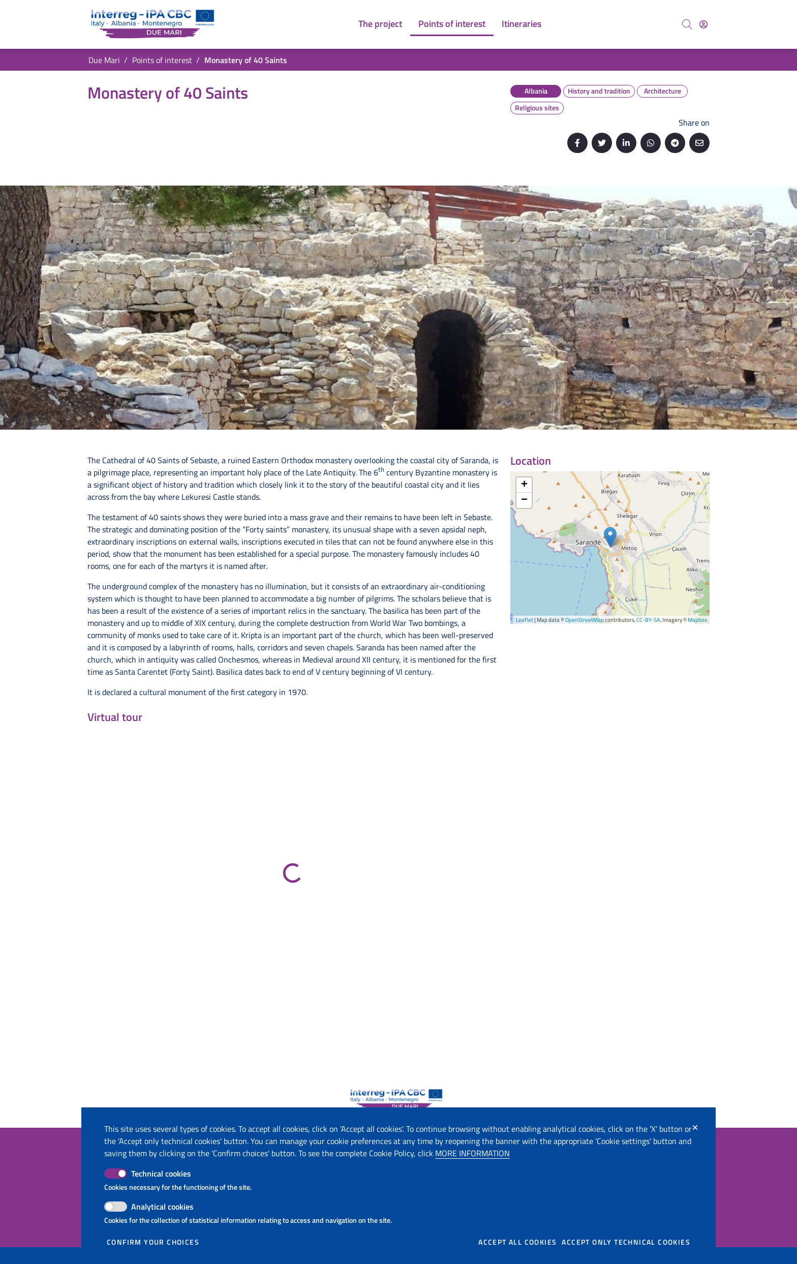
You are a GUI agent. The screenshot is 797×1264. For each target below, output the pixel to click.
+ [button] (524, 485)
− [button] (524, 500)
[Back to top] (766, 1233)
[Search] (687, 24)
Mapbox (697, 620)
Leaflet (524, 620)
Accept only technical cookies (626, 1242)
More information (472, 1153)
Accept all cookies (517, 1242)
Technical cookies (161, 1173)
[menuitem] (380, 24)
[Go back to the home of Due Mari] (154, 24)
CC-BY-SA (648, 620)
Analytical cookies (162, 1206)
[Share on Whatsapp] (650, 143)
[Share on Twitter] (602, 143)
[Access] (703, 24)
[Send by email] (699, 143)
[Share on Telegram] (675, 143)
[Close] (695, 1128)
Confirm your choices (153, 1242)
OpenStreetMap (584, 620)
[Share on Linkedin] (626, 143)
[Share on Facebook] (577, 143)
